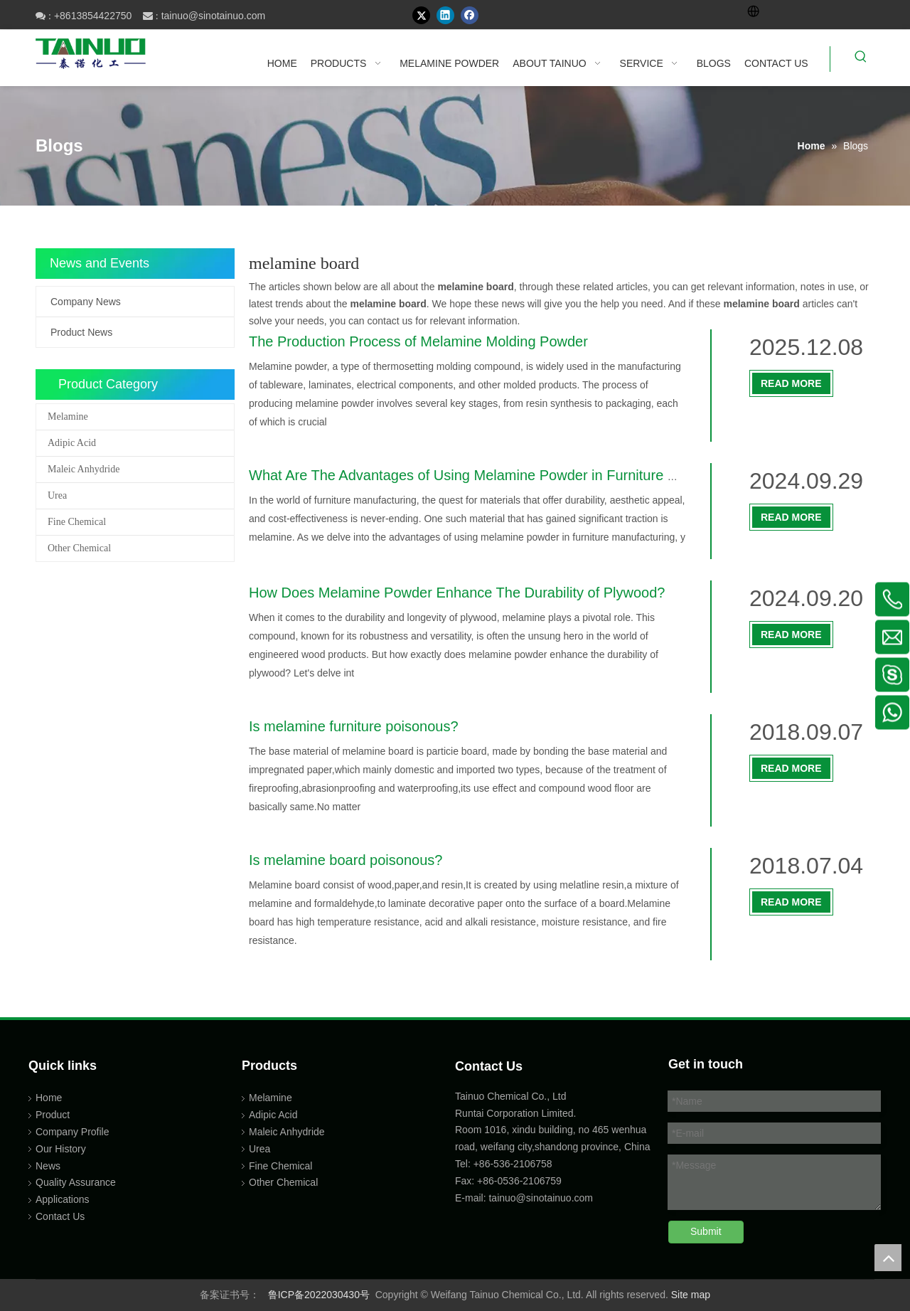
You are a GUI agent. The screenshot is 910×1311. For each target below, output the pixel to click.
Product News (81, 332)
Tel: (464, 1163)
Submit (706, 1231)
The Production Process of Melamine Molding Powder (418, 341)
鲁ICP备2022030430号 (319, 1294)
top (887, 1257)
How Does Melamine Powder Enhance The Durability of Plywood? (457, 592)
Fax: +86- (476, 1181)
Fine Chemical (77, 521)
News (48, 1166)
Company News (85, 301)
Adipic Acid (72, 442)
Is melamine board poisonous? (345, 860)
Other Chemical (79, 548)
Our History (61, 1149)
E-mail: (470, 1198)
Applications (63, 1199)
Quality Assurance (76, 1182)
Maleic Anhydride (83, 469)
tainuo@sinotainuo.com (213, 15)
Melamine (68, 416)
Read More (791, 383)
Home (49, 1097)
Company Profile (72, 1131)
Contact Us (60, 1216)
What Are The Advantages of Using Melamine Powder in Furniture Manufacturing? (507, 475)
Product (53, 1114)
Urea (57, 495)
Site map (690, 1294)
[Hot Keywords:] (861, 59)
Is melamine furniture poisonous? (354, 726)
